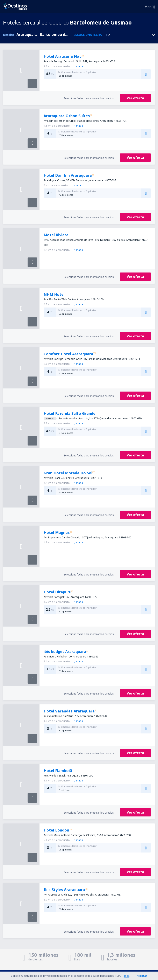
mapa (78, 66)
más (126, 976)
